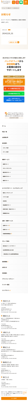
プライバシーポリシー (25, 392)
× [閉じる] (26, 390)
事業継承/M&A (6, 213)
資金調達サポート (7, 205)
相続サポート (6, 180)
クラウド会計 (6, 197)
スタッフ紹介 (6, 148)
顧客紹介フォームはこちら (14, 99)
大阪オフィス (6, 332)
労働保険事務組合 (7, 233)
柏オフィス (6, 377)
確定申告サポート (7, 172)
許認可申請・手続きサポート (9, 209)
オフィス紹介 (6, 152)
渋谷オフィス (6, 301)
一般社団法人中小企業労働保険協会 (11, 254)
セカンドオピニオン (7, 168)
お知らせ (9, 8)
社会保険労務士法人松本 (8, 250)
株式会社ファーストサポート (9, 246)
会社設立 (5, 201)
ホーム (3, 8)
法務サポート (6, 225)
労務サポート (6, 229)
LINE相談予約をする (14, 93)
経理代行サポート (7, 176)
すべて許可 (14, 398)
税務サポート (6, 164)
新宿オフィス (6, 316)
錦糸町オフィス (7, 362)
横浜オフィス (6, 347)
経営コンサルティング (8, 192)
